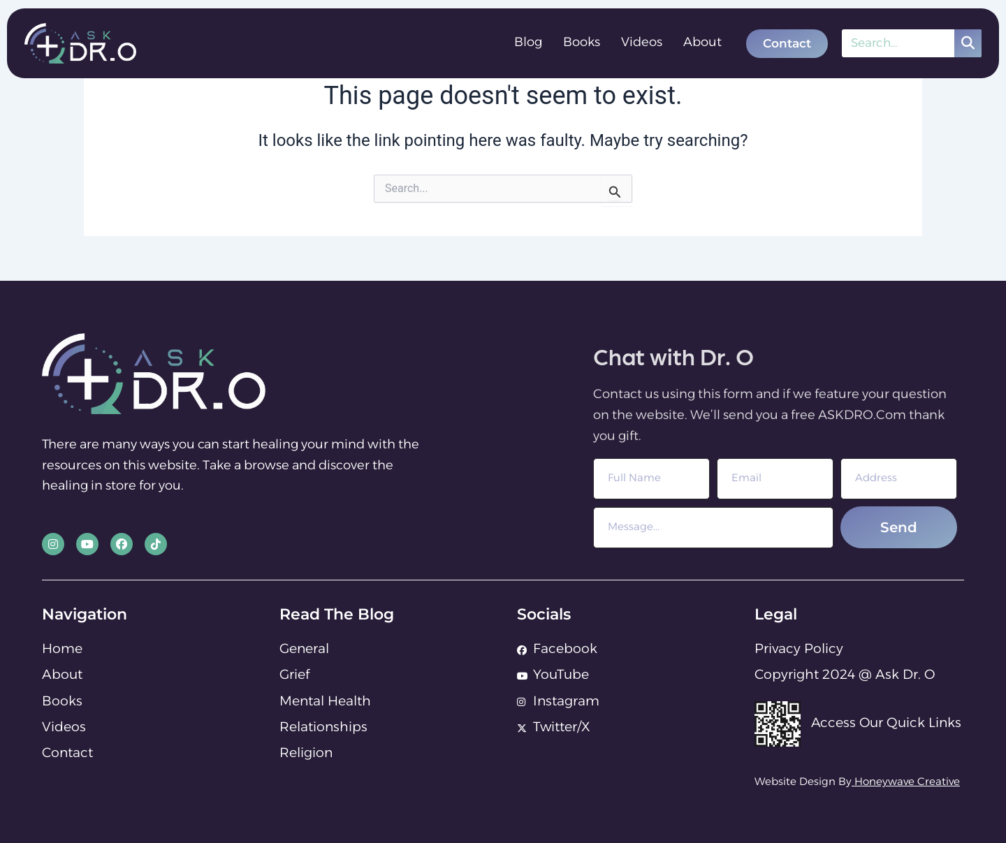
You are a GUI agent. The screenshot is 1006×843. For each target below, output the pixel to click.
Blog (528, 43)
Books (581, 43)
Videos (641, 43)
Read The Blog (336, 614)
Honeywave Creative (907, 782)
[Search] (968, 43)
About (702, 43)
